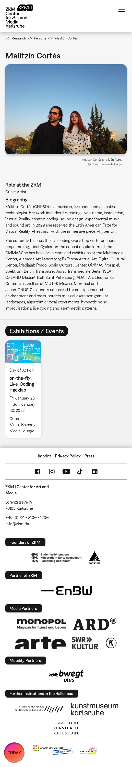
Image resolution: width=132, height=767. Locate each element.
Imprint (44, 456)
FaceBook (37, 471)
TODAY (14, 752)
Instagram (52, 471)
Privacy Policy (68, 456)
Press (89, 456)
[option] (25, 389)
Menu (121, 9)
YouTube (66, 471)
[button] (66, 109)
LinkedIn (95, 471)
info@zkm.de (17, 523)
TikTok (80, 471)
